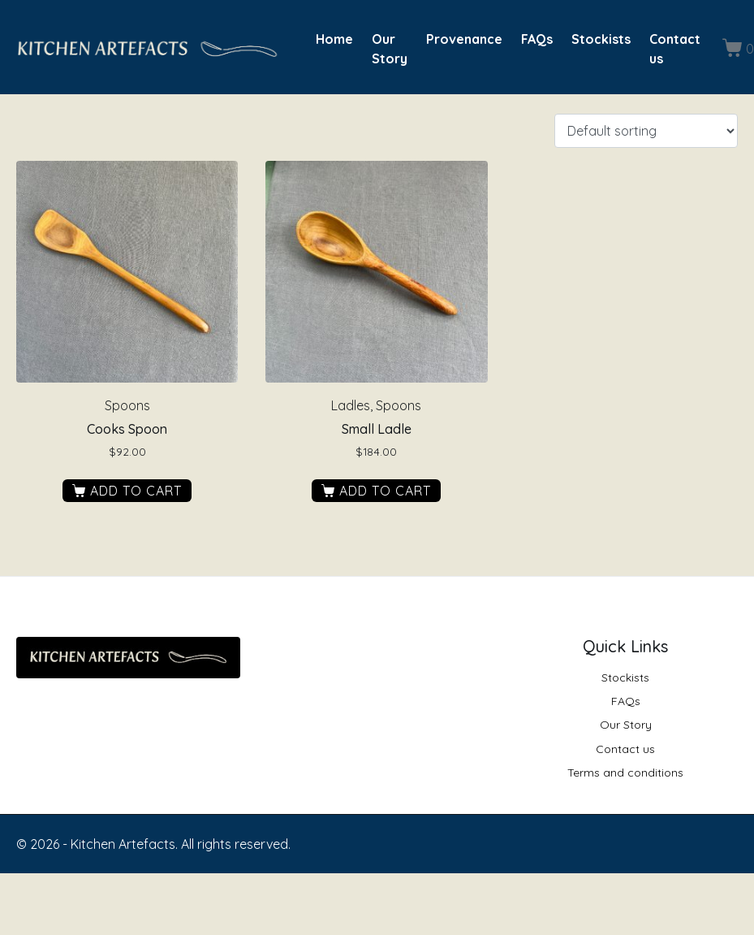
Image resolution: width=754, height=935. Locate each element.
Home (334, 39)
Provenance (464, 39)
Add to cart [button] (136, 491)
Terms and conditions (625, 772)
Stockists (601, 39)
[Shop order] (646, 131)
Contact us (674, 49)
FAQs (537, 39)
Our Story (389, 49)
